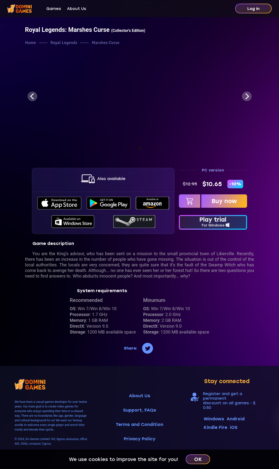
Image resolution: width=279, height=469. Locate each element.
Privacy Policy (139, 439)
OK (198, 459)
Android (236, 419)
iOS (234, 427)
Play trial (212, 222)
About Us (76, 8)
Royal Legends (63, 42)
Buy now (224, 201)
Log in (253, 8)
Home (30, 42)
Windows (214, 419)
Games (53, 8)
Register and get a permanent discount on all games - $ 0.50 (229, 400)
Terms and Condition (139, 424)
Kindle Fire (215, 427)
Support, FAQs (139, 410)
